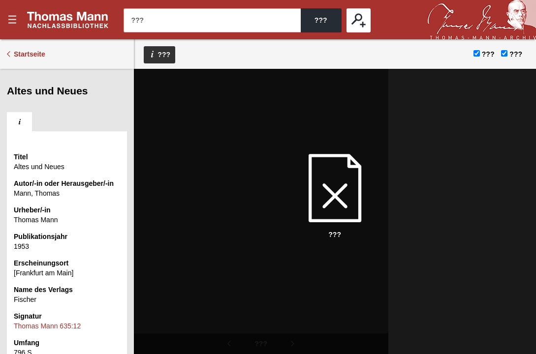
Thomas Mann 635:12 (47, 326)
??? (68, 19)
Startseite (29, 54)
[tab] (19, 122)
